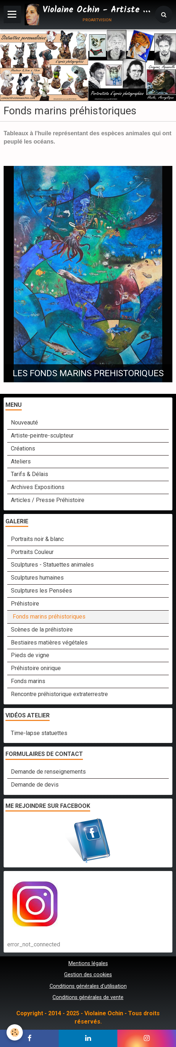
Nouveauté (24, 422)
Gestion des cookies (88, 975)
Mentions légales (88, 963)
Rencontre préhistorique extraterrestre (59, 694)
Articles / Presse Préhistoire (47, 500)
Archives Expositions (37, 487)
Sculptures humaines (37, 577)
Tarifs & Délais (29, 474)
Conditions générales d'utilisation (88, 986)
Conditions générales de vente (88, 997)
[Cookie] (15, 1032)
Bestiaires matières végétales (49, 642)
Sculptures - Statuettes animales (52, 564)
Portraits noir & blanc (37, 539)
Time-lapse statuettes (39, 733)
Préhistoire (25, 603)
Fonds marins (28, 681)
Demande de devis (35, 784)
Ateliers (21, 461)
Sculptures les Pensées (41, 590)
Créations (23, 448)
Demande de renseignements (48, 771)
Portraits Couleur (32, 552)
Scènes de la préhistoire (42, 629)
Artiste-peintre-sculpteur (42, 435)
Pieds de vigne (30, 655)
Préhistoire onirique (36, 668)
